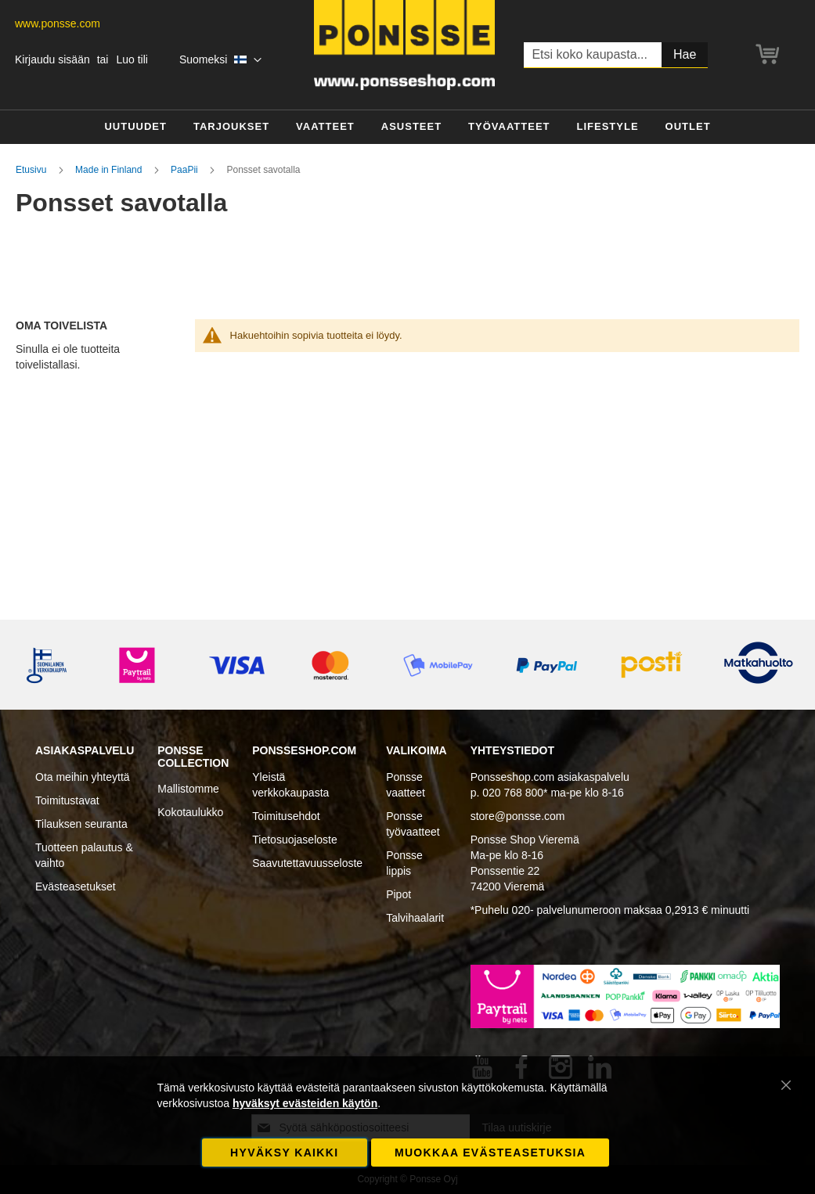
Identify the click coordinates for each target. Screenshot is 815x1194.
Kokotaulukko (190, 812)
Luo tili (131, 59)
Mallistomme (188, 788)
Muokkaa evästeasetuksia (490, 1152)
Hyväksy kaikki (284, 1152)
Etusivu (32, 169)
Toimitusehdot (285, 816)
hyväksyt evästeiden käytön (305, 1103)
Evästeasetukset (75, 886)
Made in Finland (110, 169)
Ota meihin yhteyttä (82, 777)
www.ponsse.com (57, 23)
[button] (220, 60)
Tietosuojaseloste (294, 839)
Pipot (398, 894)
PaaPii (185, 169)
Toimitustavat (67, 800)
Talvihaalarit (415, 918)
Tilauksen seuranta (81, 824)
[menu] (407, 127)
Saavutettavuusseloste (307, 863)
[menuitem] (135, 127)
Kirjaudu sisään (52, 59)
